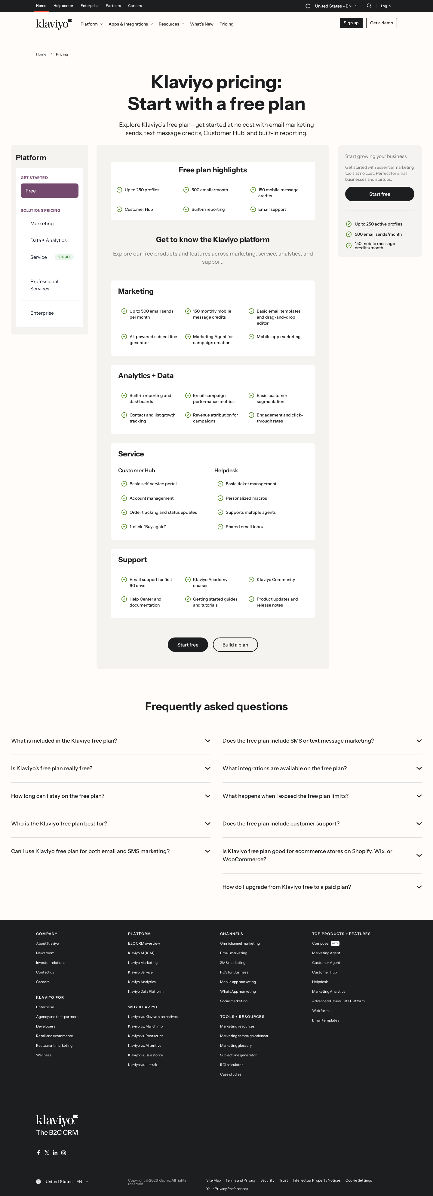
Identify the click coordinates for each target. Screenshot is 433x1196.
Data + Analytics (48, 240)
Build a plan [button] (235, 645)
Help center (63, 6)
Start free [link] (187, 645)
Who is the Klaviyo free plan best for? (110, 823)
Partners (113, 6)
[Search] (369, 5)
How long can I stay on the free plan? (110, 796)
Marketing (42, 223)
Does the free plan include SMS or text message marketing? (322, 740)
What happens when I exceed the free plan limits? (322, 796)
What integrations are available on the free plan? (322, 768)
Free (31, 191)
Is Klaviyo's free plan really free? (110, 768)
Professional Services (44, 285)
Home (41, 6)
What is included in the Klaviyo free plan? (110, 740)
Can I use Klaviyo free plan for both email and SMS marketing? (110, 851)
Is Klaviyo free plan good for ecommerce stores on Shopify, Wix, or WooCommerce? (322, 855)
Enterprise (90, 6)
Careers (135, 6)
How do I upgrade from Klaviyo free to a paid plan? (322, 887)
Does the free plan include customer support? (322, 823)
